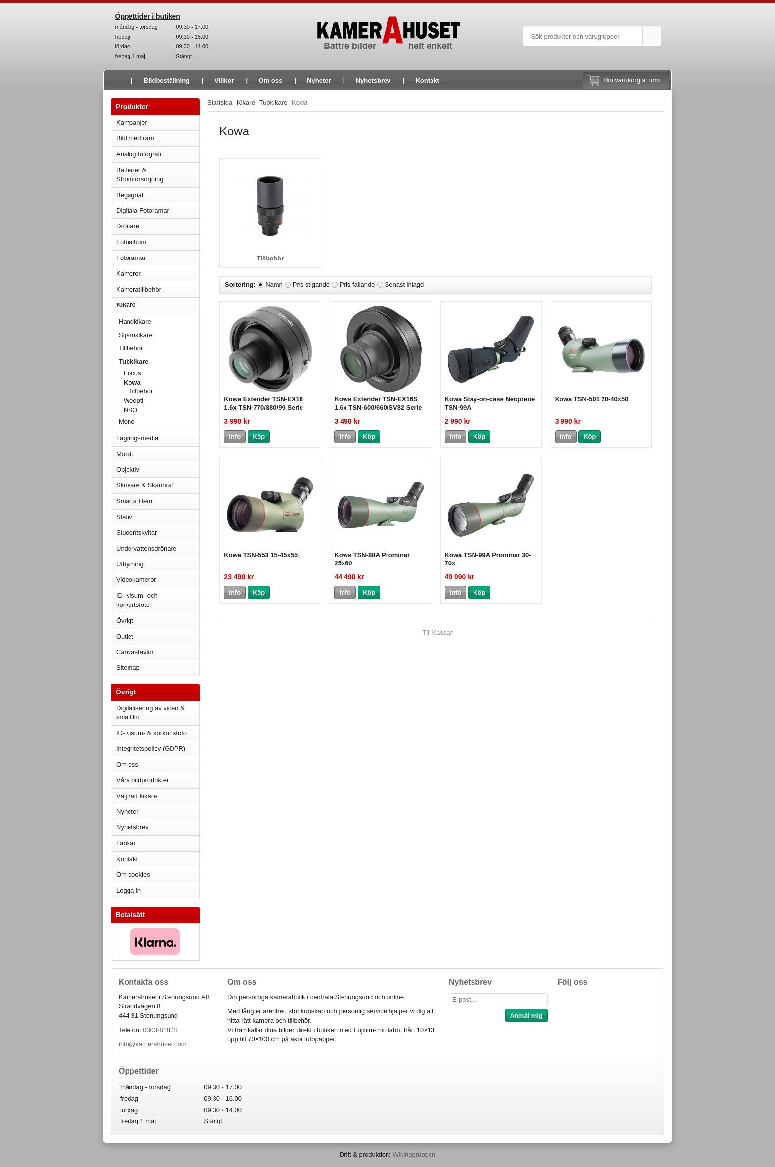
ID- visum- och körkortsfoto (137, 600)
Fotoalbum (157, 242)
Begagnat (157, 195)
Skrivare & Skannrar (157, 485)
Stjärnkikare (136, 335)
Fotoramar (157, 257)
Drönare (157, 226)
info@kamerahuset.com (152, 1044)
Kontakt (427, 80)
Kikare (157, 304)
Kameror (157, 273)
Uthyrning (130, 564)
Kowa (161, 382)
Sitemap (128, 667)
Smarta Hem (134, 501)
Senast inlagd (404, 284)
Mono (127, 421)
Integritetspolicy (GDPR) (150, 748)
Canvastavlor (135, 652)
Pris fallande (357, 284)
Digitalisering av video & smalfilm (150, 712)
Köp (259, 436)
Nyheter (319, 80)
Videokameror (157, 579)
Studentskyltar (136, 532)
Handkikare (159, 321)
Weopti (133, 400)
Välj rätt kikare (136, 796)
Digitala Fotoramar (142, 210)
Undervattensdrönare (157, 548)
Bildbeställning (167, 80)
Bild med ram (157, 138)
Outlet (124, 636)
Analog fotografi (157, 154)
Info (235, 436)
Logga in (128, 890)
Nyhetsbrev (373, 80)
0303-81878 (160, 1030)
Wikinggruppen (413, 1154)
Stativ (157, 516)
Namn (274, 284)
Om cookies (133, 874)
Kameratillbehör (157, 289)
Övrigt (124, 620)
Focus (161, 373)
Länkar (126, 843)
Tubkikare (159, 361)
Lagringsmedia (157, 438)
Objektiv (157, 469)
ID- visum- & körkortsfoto (151, 732)
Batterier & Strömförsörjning (157, 174)
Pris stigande (311, 284)
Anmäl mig (526, 1015)
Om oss (271, 80)
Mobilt (157, 454)
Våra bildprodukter (142, 780)
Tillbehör (131, 348)
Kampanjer (131, 122)
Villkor (224, 80)
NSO (161, 410)
